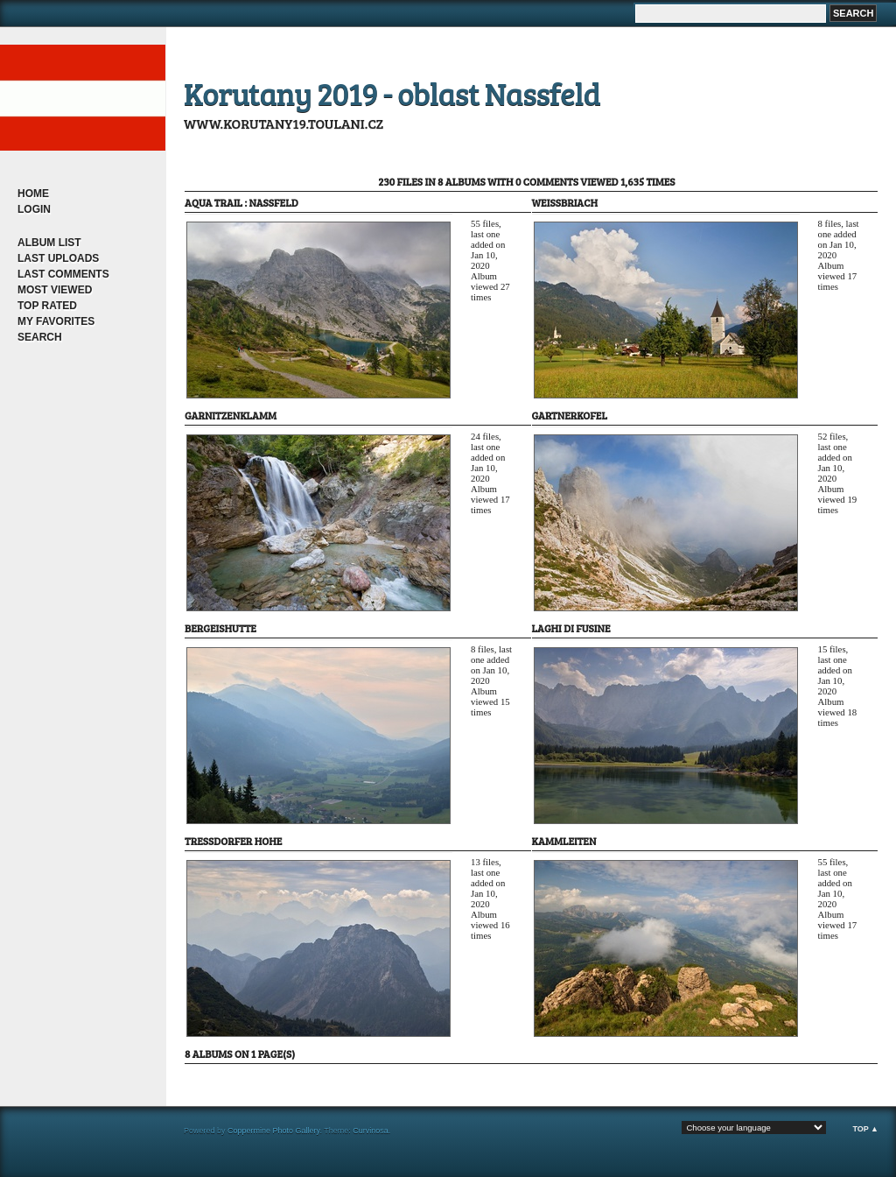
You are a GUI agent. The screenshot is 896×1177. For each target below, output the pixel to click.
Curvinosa (370, 1130)
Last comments (63, 274)
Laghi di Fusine (571, 628)
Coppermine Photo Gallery (273, 1130)
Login (34, 209)
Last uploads (58, 258)
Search (40, 337)
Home (33, 193)
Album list (49, 242)
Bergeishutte (220, 628)
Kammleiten (564, 841)
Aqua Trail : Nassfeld (241, 202)
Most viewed (55, 290)
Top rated (47, 306)
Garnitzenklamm (230, 415)
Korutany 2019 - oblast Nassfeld (392, 92)
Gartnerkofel (569, 415)
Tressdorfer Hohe (233, 841)
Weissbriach (565, 202)
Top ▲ (865, 1128)
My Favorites (56, 321)
